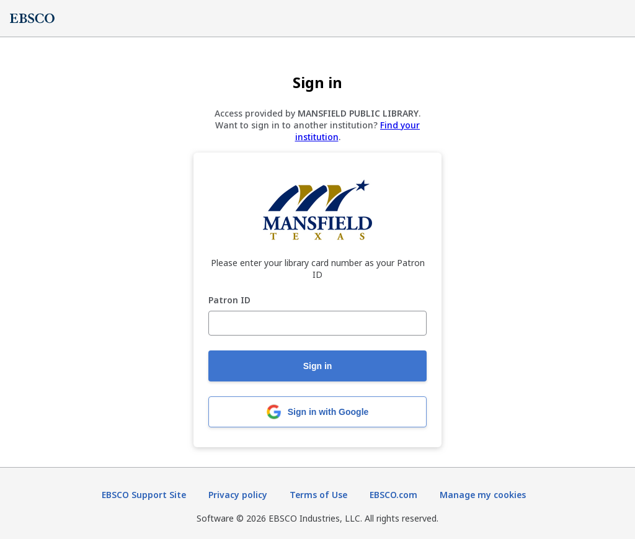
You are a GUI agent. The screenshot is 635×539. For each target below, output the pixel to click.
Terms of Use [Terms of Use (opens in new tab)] (318, 495)
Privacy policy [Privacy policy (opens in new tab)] (237, 495)
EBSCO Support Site (144, 495)
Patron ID (229, 300)
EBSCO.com (393, 495)
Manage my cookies (483, 495)
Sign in (317, 366)
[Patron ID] (317, 323)
